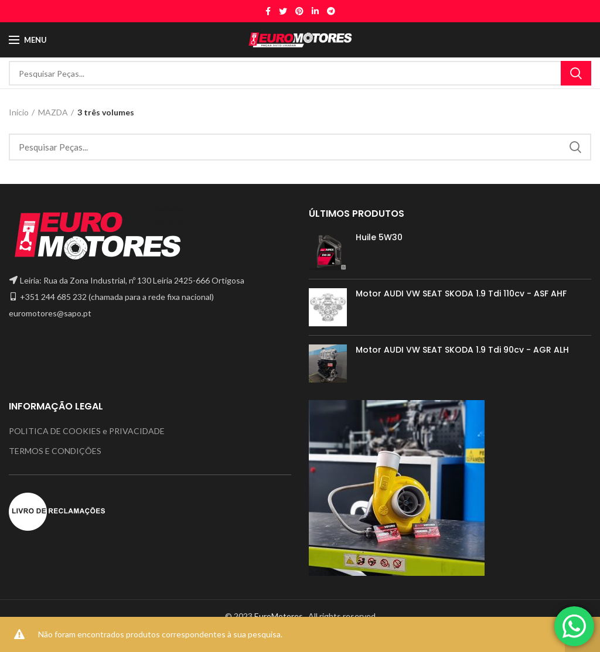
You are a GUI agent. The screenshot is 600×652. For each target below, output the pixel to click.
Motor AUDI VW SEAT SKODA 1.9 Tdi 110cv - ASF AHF (461, 293)
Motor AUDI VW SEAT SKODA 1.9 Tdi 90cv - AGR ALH (462, 349)
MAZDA (53, 112)
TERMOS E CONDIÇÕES (55, 451)
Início (19, 112)
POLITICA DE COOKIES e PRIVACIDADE (87, 431)
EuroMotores (279, 616)
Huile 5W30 (379, 237)
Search (576, 73)
